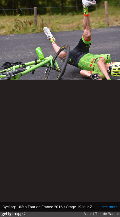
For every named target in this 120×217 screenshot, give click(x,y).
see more (110, 207)
